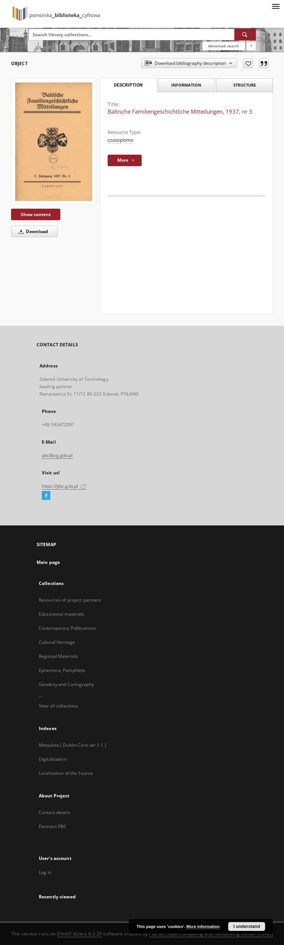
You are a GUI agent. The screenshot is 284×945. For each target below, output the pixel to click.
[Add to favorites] (248, 63)
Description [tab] (128, 85)
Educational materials (62, 614)
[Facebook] (46, 495)
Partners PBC (53, 826)
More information (203, 926)
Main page (48, 562)
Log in (45, 872)
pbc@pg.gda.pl (57, 455)
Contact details (54, 812)
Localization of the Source (66, 773)
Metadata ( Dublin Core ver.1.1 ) (72, 745)
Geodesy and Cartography (66, 684)
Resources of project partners (70, 600)
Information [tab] (186, 85)
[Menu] (275, 6)
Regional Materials (58, 656)
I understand (246, 926)
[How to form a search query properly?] (251, 45)
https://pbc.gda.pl (64, 486)
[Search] (245, 34)
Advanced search (223, 45)
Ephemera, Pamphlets (62, 670)
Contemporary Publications (67, 628)
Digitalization (53, 759)
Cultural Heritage (57, 642)
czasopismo (120, 140)
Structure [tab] (244, 85)
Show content (36, 214)
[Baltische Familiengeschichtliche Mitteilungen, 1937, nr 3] (53, 142)
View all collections (58, 706)
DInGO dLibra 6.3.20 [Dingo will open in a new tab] (79, 934)
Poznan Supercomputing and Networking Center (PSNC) (211, 934)
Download (32, 231)
